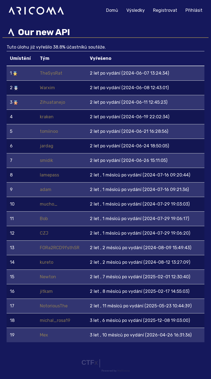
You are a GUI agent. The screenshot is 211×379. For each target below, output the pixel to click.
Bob (44, 218)
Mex (44, 335)
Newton (48, 276)
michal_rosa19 (55, 320)
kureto (46, 262)
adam (45, 189)
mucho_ (48, 204)
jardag (46, 145)
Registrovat (165, 10)
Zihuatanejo (52, 102)
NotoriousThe (54, 305)
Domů (114, 9)
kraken (47, 116)
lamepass (49, 175)
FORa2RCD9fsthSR (59, 247)
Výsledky (135, 10)
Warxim (47, 87)
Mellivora (123, 370)
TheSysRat (51, 73)
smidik (46, 160)
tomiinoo (49, 131)
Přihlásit (193, 10)
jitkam (46, 291)
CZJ (44, 233)
